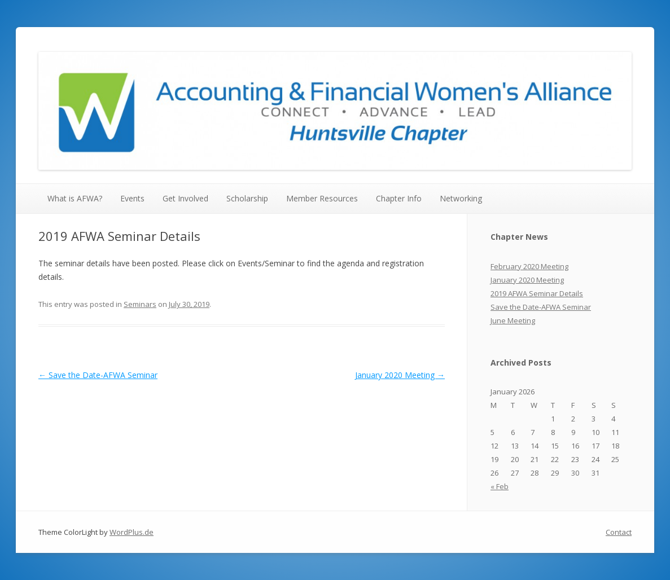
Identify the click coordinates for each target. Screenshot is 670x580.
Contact (619, 532)
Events (132, 198)
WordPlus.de (132, 532)
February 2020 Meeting (529, 266)
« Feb (500, 486)
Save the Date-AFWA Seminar (97, 375)
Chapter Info (399, 198)
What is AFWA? (74, 198)
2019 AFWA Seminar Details (537, 293)
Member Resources (322, 198)
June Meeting (513, 320)
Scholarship (247, 198)
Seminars (140, 304)
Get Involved (185, 198)
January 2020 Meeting (400, 375)
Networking (461, 198)
